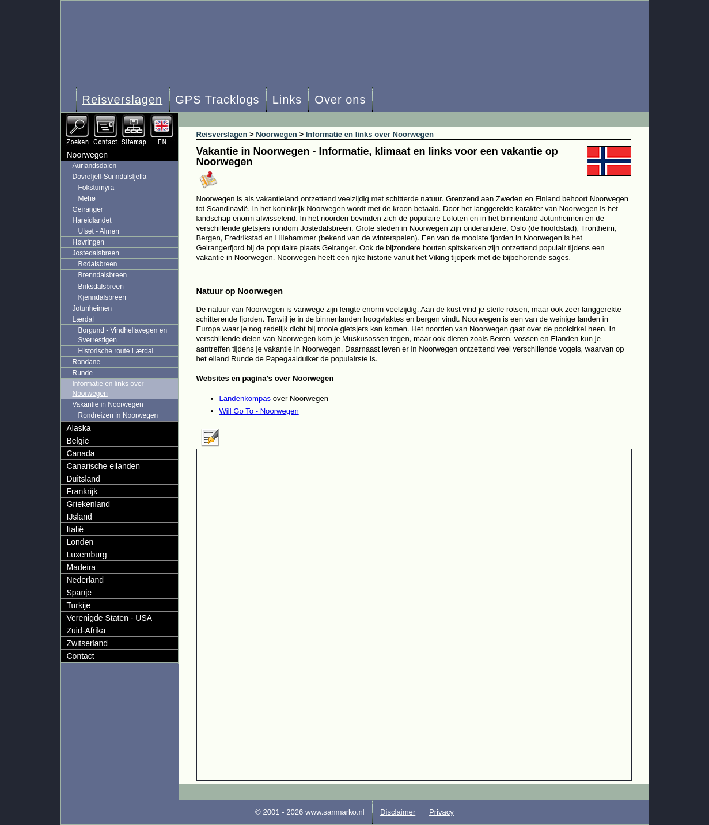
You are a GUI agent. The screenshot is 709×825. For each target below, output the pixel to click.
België (78, 440)
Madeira (81, 567)
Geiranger (88, 209)
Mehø (87, 198)
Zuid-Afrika (86, 630)
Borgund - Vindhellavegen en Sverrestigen (123, 335)
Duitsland (83, 478)
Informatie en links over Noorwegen (108, 389)
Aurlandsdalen (95, 166)
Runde (83, 373)
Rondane (87, 362)
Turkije (79, 605)
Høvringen (88, 242)
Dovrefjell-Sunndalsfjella (110, 177)
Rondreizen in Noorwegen (118, 415)
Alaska (79, 428)
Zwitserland (87, 643)
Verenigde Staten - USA (110, 617)
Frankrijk (82, 491)
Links (287, 99)
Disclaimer (397, 812)
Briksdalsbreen (101, 286)
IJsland (79, 516)
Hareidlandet (92, 220)
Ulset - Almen (98, 231)
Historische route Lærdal (116, 351)
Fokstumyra (96, 188)
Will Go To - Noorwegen (259, 411)
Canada (81, 453)
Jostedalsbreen (96, 253)
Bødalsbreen (97, 264)
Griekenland (89, 504)
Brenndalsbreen (102, 275)
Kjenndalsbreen (102, 297)
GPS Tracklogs (217, 99)
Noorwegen (87, 154)
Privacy (441, 812)
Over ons (340, 99)
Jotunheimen (92, 308)
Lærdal (83, 319)
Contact (80, 655)
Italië (75, 529)
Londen (80, 542)
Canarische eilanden (104, 466)
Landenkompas (245, 398)
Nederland (85, 580)
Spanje (79, 592)
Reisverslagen (122, 99)
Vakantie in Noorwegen (108, 404)
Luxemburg (87, 554)
